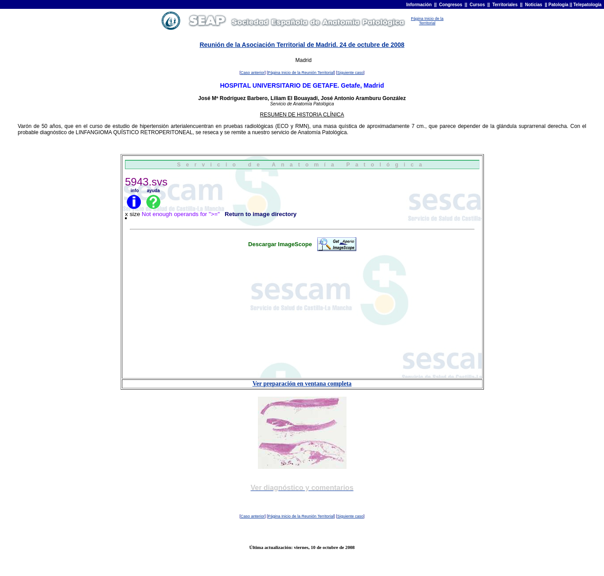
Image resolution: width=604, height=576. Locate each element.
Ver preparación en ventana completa (302, 383)
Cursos (477, 4)
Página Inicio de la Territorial (427, 20)
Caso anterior (253, 72)
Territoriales (505, 4)
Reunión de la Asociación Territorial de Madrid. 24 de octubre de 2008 (301, 44)
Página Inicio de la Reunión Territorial (301, 72)
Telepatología (587, 4)
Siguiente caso (350, 72)
